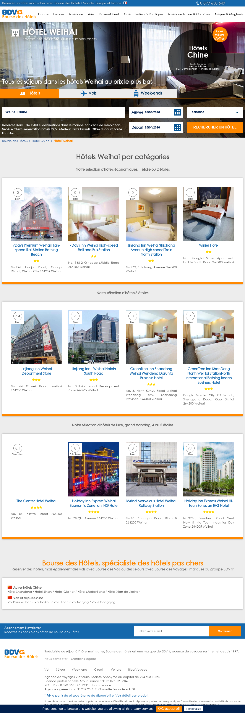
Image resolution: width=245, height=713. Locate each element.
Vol (46, 669)
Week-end (79, 669)
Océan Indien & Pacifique (143, 14)
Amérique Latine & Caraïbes (189, 14)
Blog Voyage (137, 669)
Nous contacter (55, 659)
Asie (91, 14)
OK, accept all (169, 708)
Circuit (99, 669)
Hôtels (29, 93)
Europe (58, 14)
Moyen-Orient (109, 14)
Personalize (194, 708)
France (43, 14)
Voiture (116, 669)
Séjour (60, 669)
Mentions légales (83, 659)
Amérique (76, 14)
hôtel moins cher (92, 651)
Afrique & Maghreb (228, 14)
